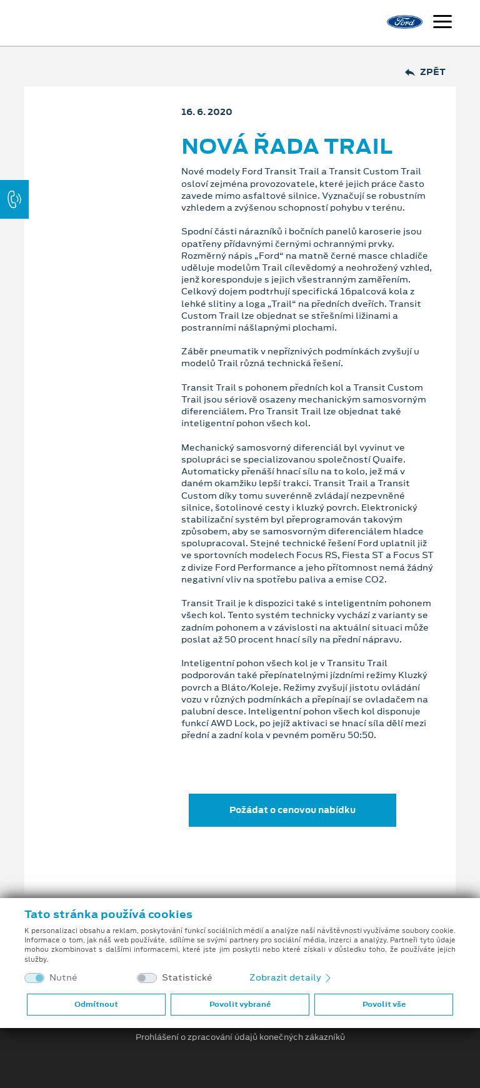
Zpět (425, 72)
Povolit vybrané (240, 1004)
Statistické (187, 978)
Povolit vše (384, 1004)
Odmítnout (96, 1004)
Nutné (63, 978)
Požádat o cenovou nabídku (292, 810)
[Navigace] (442, 23)
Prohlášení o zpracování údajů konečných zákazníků (240, 1037)
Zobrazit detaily (291, 977)
